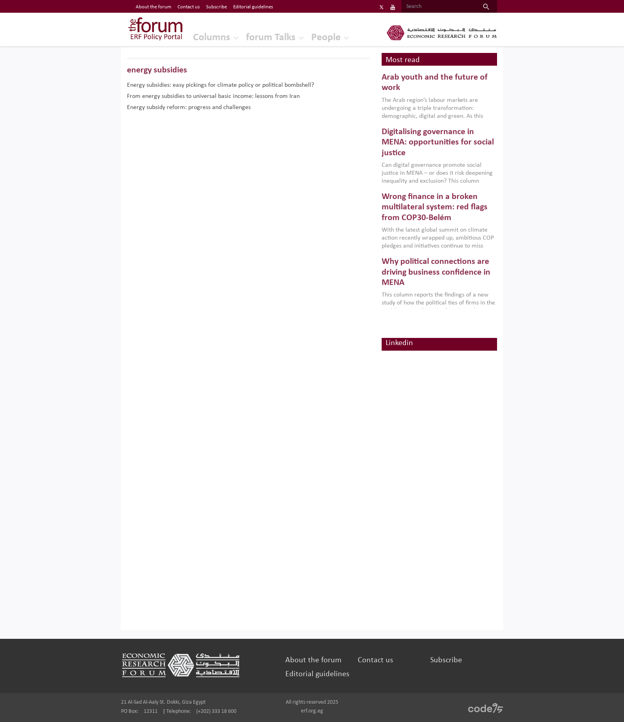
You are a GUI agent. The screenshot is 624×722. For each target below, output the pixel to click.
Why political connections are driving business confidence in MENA (436, 272)
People (326, 37)
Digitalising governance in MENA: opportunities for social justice (438, 142)
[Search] (438, 7)
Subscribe (446, 660)
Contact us (375, 660)
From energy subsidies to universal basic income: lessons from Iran (213, 96)
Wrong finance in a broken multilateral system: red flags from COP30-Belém (435, 207)
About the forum (313, 660)
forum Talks (270, 37)
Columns (211, 37)
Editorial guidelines (317, 674)
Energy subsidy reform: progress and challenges (189, 107)
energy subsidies (157, 70)
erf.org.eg (312, 711)
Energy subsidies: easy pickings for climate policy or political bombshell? (220, 85)
